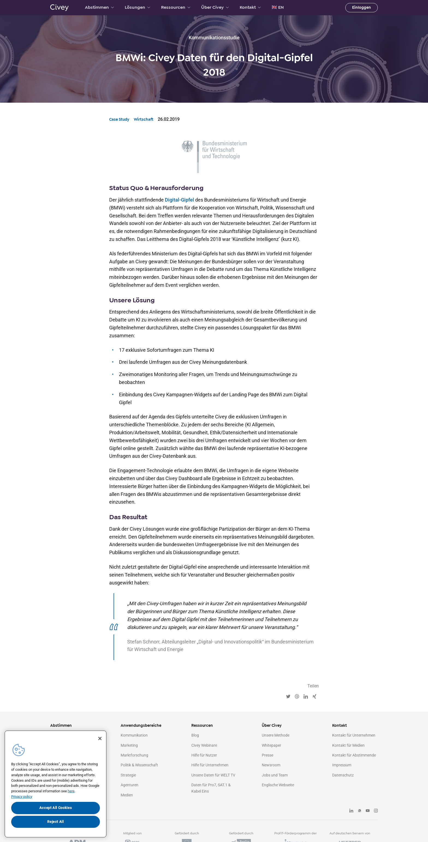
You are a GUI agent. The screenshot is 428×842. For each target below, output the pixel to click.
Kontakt (250, 7)
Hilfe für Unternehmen (209, 765)
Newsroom (271, 765)
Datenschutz (343, 775)
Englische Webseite (278, 785)
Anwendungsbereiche (141, 725)
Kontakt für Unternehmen (353, 735)
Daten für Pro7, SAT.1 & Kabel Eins (211, 788)
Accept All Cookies (55, 808)
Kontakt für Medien (348, 745)
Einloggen (361, 7)
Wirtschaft (143, 119)
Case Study (119, 119)
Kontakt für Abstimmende (354, 755)
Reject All (55, 822)
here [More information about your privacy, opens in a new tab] (71, 791)
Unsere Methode (275, 735)
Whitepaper (271, 745)
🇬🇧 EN (278, 7)
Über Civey (215, 7)
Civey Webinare (204, 745)
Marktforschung (134, 755)
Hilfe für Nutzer (204, 755)
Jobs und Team (275, 775)
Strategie (128, 775)
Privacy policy (21, 796)
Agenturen (129, 785)
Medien (127, 795)
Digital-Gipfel (179, 200)
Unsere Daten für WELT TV (213, 775)
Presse (267, 755)
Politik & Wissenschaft (139, 765)
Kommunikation (134, 735)
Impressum (341, 765)
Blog (195, 735)
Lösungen (137, 7)
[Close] (100, 738)
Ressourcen (175, 7)
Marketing (129, 745)
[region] (55, 784)
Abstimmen (99, 7)
